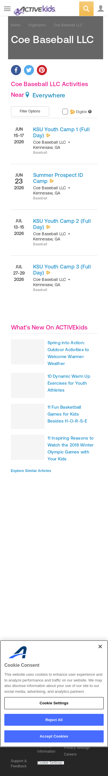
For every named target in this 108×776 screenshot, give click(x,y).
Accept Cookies (54, 736)
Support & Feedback (19, 763)
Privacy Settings (77, 748)
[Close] (100, 646)
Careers (70, 754)
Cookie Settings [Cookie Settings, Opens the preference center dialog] (53, 703)
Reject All (53, 720)
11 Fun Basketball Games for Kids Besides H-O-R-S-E (67, 414)
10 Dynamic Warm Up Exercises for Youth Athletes (69, 383)
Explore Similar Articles (31, 471)
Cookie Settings (50, 762)
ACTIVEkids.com (34, 9)
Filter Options (30, 111)
